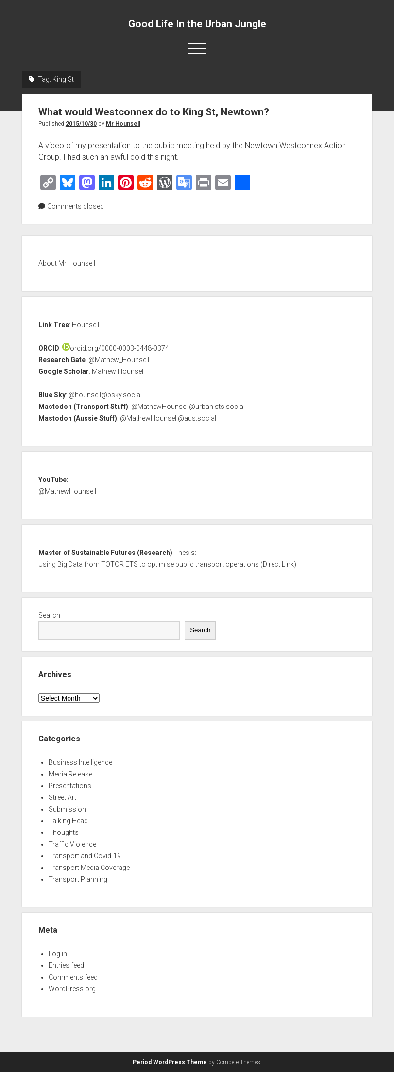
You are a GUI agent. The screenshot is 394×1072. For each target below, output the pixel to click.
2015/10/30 (81, 123)
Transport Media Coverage (89, 867)
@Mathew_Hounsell (118, 360)
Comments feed (73, 977)
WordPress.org (72, 989)
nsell (89, 491)
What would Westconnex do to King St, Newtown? (153, 112)
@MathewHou (60, 491)
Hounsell (85, 325)
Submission (67, 809)
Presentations (70, 786)
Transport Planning (78, 879)
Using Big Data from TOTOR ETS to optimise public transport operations (148, 564)
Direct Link (278, 564)
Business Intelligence (80, 762)
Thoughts (64, 832)
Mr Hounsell (123, 123)
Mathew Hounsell (118, 371)
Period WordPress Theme (170, 1062)
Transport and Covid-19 (85, 856)
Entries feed (66, 965)
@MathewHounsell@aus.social (168, 418)
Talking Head (68, 821)
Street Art (62, 797)
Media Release (70, 774)
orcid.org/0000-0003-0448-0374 (115, 348)
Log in (58, 954)
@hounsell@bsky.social (105, 395)
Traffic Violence (72, 844)
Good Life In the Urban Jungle (197, 24)
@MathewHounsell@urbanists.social (188, 406)
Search (49, 615)
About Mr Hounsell (66, 263)
